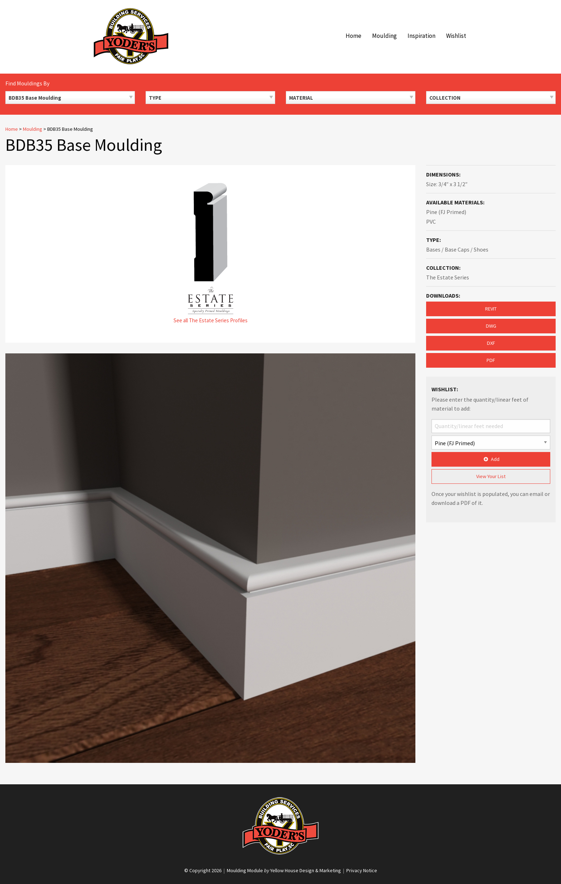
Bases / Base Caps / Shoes (457, 249)
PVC (431, 221)
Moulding (384, 36)
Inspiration (421, 36)
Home (353, 36)
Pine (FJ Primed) (446, 211)
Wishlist (456, 36)
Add (490, 459)
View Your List (491, 476)
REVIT (491, 309)
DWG (491, 326)
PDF (491, 360)
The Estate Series (447, 277)
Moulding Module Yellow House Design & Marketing (284, 870)
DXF (491, 343)
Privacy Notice (361, 870)
